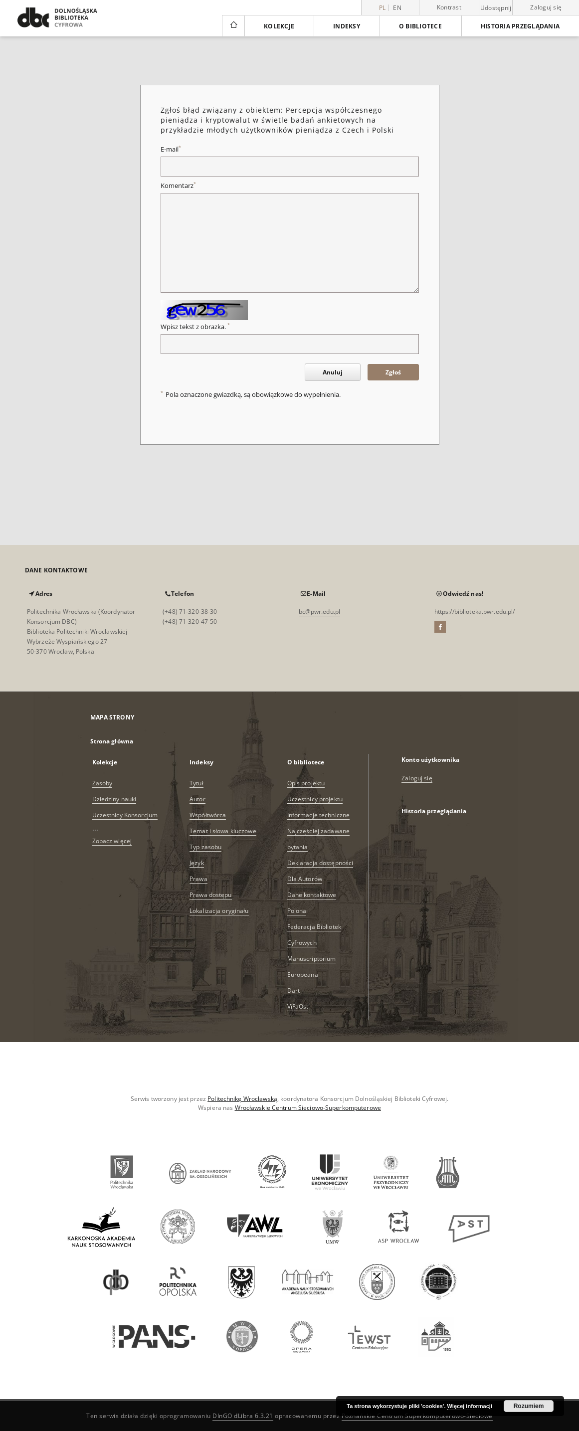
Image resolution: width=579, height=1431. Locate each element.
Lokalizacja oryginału (219, 910)
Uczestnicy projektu (315, 799)
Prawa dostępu (211, 895)
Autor (197, 799)
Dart (293, 990)
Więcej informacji (469, 1406)
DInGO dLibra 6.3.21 (242, 1416)
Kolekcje (279, 26)
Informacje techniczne (318, 815)
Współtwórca (208, 815)
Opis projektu (306, 783)
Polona (297, 910)
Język (197, 863)
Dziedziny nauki (114, 799)
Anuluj (333, 372)
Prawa (198, 879)
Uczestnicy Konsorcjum (125, 815)
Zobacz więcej (112, 841)
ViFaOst (298, 1006)
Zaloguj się (546, 7)
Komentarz (178, 185)
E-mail (171, 149)
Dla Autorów (304, 879)
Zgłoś (393, 372)
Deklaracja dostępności (320, 863)
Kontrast (449, 7)
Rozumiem (529, 1406)
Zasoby (102, 783)
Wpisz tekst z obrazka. (195, 327)
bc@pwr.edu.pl (320, 611)
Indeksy (346, 26)
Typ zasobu (205, 847)
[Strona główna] (233, 26)
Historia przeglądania (520, 26)
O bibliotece (420, 26)
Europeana (302, 974)
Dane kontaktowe (312, 895)
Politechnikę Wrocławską (242, 1098)
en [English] (397, 7)
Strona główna (112, 741)
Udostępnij (496, 8)
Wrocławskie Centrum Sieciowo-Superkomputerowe (308, 1107)
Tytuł (196, 783)
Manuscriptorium (311, 958)
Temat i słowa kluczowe (223, 831)
